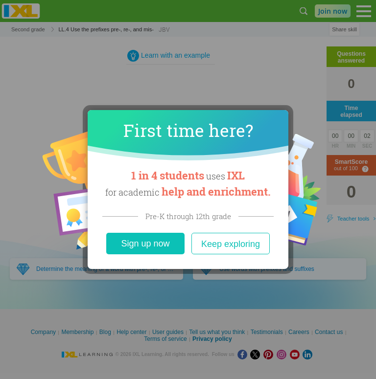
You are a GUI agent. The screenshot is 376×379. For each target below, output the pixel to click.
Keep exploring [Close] (230, 244)
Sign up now (145, 243)
